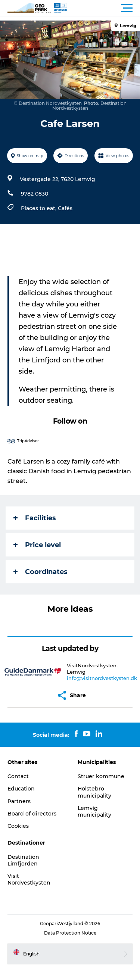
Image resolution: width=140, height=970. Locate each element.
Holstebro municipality (94, 792)
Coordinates (40, 572)
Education (21, 788)
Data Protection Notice (70, 933)
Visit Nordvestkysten (28, 879)
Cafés (65, 208)
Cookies (18, 826)
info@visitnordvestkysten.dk (102, 678)
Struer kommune (101, 776)
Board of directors (31, 813)
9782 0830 (34, 193)
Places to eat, (39, 208)
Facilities (34, 518)
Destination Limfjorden (23, 860)
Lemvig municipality (94, 811)
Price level (37, 545)
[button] (104, 8)
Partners (19, 801)
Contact (18, 776)
